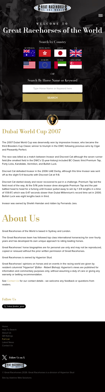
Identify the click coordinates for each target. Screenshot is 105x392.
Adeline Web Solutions (20, 377)
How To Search (9, 329)
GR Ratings (7, 336)
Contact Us (13, 280)
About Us (6, 332)
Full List (6, 339)
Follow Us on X (17, 357)
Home (5, 326)
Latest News (8, 342)
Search (52, 97)
